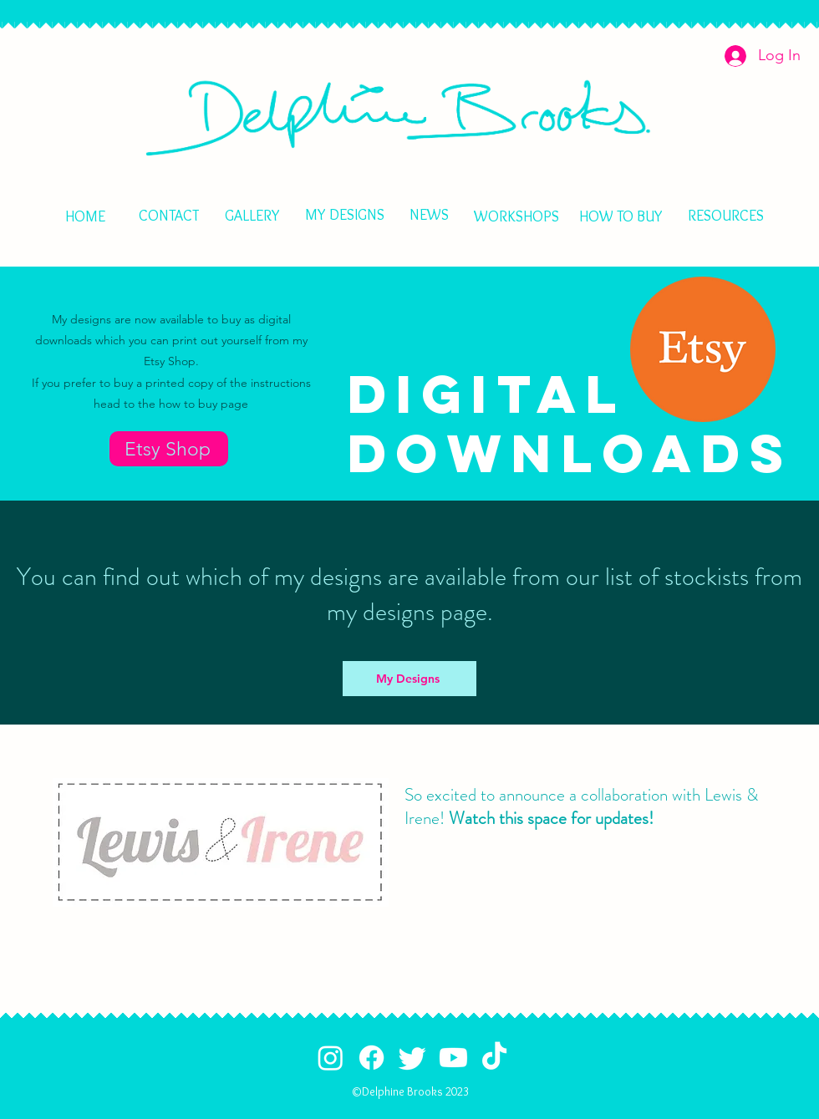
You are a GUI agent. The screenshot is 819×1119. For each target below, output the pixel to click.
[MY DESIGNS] (344, 214)
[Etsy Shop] (168, 448)
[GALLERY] (252, 215)
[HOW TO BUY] (621, 216)
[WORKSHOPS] (516, 216)
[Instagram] (330, 1057)
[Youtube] (453, 1057)
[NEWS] (428, 214)
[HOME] (400, 117)
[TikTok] (494, 1057)
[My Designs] (409, 678)
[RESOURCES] (725, 215)
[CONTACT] (169, 215)
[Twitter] (412, 1057)
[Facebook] (371, 1057)
